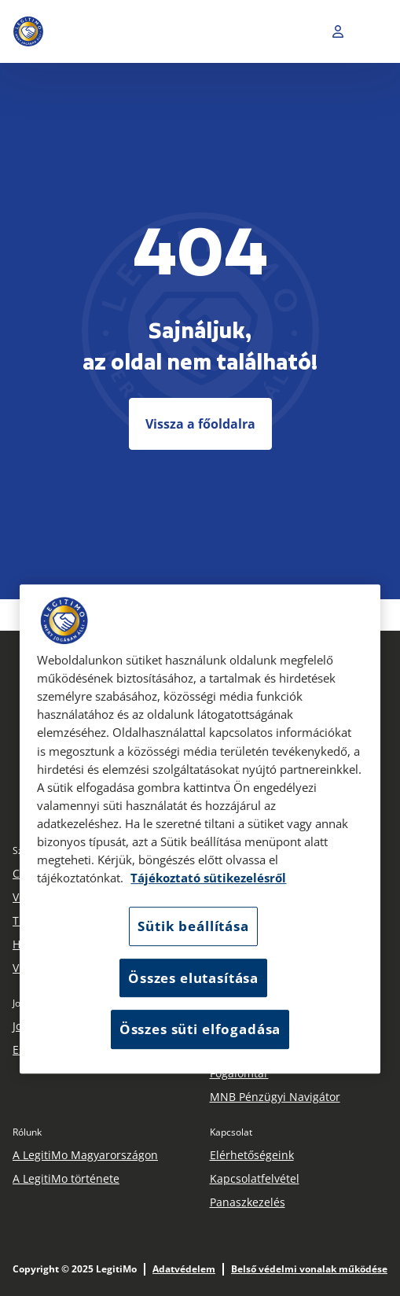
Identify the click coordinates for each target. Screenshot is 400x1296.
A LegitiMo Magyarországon (85, 1154)
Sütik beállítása (193, 927)
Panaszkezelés (247, 1202)
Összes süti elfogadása (200, 1030)
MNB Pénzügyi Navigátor (275, 1096)
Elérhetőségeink (252, 1154)
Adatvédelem (183, 1269)
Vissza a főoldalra (200, 424)
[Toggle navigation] (375, 31)
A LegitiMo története (66, 1178)
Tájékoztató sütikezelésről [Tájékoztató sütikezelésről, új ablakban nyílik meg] (208, 878)
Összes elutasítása (193, 978)
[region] (200, 828)
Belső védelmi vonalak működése (309, 1269)
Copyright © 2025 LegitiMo (75, 1269)
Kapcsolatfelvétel (254, 1178)
